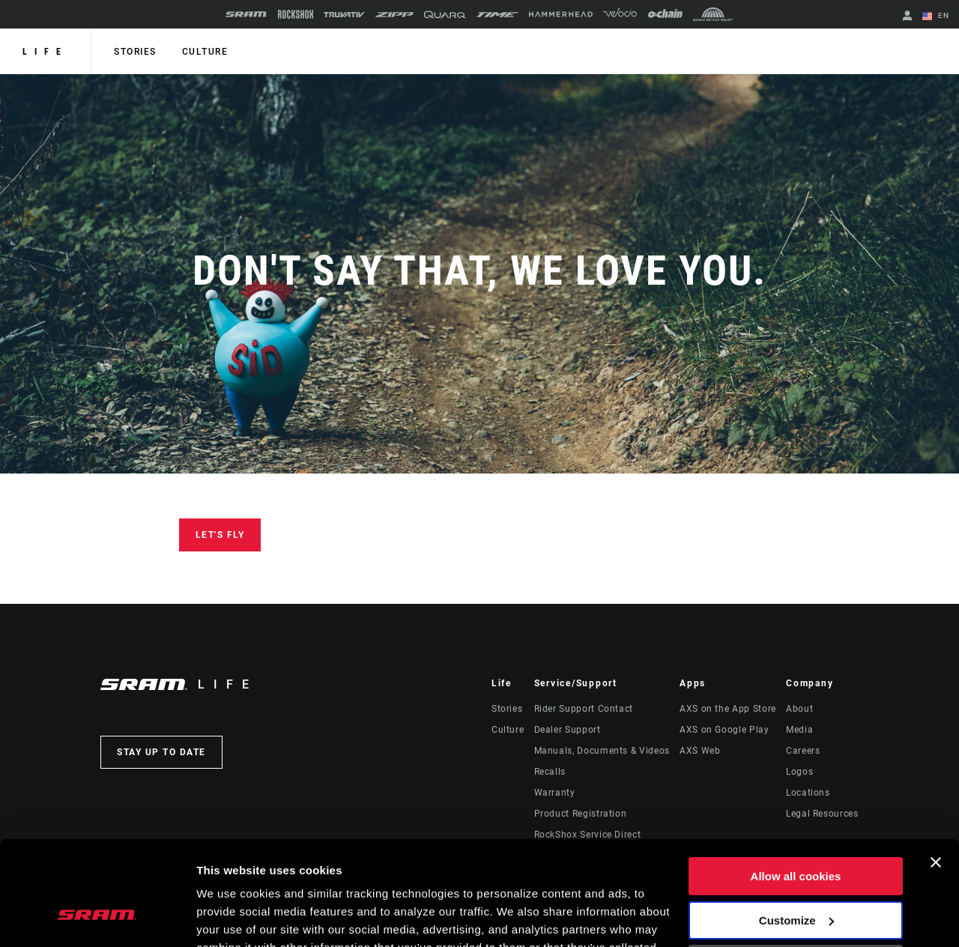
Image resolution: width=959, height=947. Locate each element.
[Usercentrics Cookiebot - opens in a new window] (97, 918)
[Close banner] (936, 773)
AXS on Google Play (724, 729)
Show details (231, 917)
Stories (135, 51)
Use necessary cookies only (796, 874)
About (799, 709)
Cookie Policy (455, 876)
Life (45, 51)
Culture (205, 51)
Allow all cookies (796, 787)
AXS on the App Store (728, 709)
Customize (796, 830)
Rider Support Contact (583, 709)
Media (799, 729)
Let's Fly (220, 535)
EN (935, 16)
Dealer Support (567, 729)
